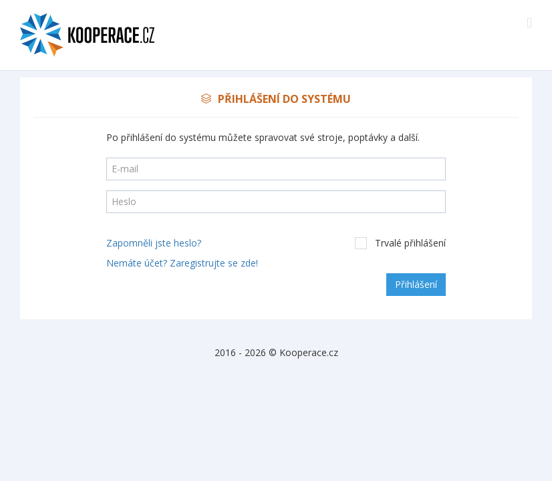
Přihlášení (416, 284)
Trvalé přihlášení (400, 242)
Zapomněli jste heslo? (153, 242)
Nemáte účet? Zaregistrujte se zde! (182, 263)
